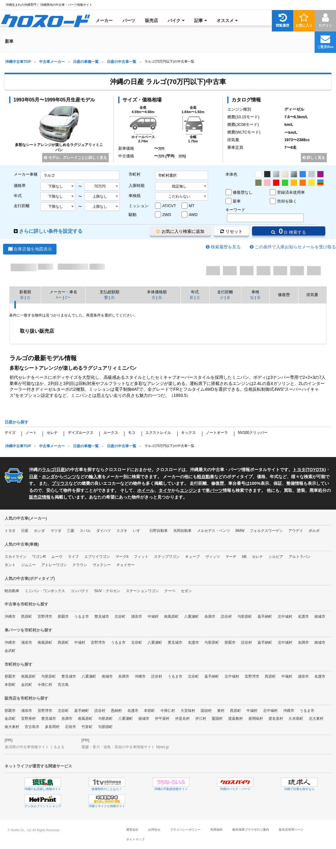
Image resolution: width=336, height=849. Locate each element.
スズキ (121, 531)
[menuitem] (45, 20)
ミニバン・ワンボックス (45, 591)
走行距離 (22, 205)
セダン (186, 591)
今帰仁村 (45, 684)
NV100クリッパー (253, 432)
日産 (60, 469)
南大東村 (12, 727)
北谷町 (120, 616)
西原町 (26, 616)
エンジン (188, 490)
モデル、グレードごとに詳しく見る (75, 158)
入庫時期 (136, 185)
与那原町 (244, 616)
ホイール (145, 490)
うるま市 (81, 616)
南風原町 (171, 616)
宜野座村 (28, 718)
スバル (85, 531)
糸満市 (209, 616)
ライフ (73, 556)
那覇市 (63, 616)
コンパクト (80, 591)
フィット (141, 556)
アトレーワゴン (54, 565)
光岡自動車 (182, 531)
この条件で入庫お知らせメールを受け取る (295, 246)
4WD (193, 214)
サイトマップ (135, 839)
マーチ (230, 556)
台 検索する (288, 231)
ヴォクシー (102, 565)
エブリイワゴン (97, 556)
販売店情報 (39, 497)
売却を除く (287, 201)
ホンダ (48, 476)
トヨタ (10, 531)
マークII (122, 556)
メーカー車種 (26, 174)
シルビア (275, 556)
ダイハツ (103, 531)
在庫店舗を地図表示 (30, 249)
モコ (131, 432)
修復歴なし (243, 192)
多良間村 (52, 727)
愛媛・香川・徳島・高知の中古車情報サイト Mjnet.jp (125, 747)
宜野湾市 (45, 616)
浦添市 (136, 616)
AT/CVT (169, 205)
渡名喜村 (275, 718)
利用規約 (216, 829)
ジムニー (28, 565)
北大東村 (316, 718)
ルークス (111, 432)
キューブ (192, 556)
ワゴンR (39, 556)
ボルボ (314, 531)
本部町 (10, 684)
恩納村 (116, 710)
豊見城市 (101, 616)
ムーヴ (56, 556)
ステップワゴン (167, 556)
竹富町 (87, 727)
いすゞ (138, 531)
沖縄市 (10, 616)
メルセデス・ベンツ (213, 531)
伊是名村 (182, 718)
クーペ (169, 591)
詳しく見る (314, 158)
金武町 (10, 651)
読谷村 (226, 616)
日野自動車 (158, 531)
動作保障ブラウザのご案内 (250, 829)
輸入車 (95, 476)
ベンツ (69, 476)
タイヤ (165, 490)
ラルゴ (48, 469)
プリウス (60, 483)
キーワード (235, 209)
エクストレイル (158, 432)
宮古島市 (32, 727)
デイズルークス (80, 432)
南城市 (319, 616)
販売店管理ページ (291, 829)
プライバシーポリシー (185, 829)
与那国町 (105, 727)
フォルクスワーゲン (266, 531)
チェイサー (125, 565)
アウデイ (295, 531)
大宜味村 (188, 710)
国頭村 (206, 710)
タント (10, 565)
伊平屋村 (162, 718)
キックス (188, 432)
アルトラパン (300, 556)
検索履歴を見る (226, 246)
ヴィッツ (212, 556)
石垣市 (70, 727)
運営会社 (132, 829)
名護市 (303, 616)
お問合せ (154, 829)
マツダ (55, 531)
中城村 (153, 616)
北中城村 (285, 616)
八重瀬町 (191, 616)
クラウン (79, 565)
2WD (166, 214)
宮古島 (63, 684)
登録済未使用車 (291, 192)
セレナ (52, 432)
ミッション (138, 205)
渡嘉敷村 (235, 718)
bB (244, 556)
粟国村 (217, 718)
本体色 (231, 174)
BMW (240, 531)
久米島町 (296, 718)
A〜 (59, 297)
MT (192, 205)
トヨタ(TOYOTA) (309, 469)
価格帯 (20, 185)
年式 (18, 195)
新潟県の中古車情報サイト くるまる (34, 747)
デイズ (10, 432)
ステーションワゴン (142, 591)
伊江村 (200, 718)
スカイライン (16, 556)
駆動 (133, 214)
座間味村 (255, 718)
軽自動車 (205, 476)
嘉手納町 (264, 616)
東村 (221, 710)
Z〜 (68, 297)
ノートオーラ (217, 432)
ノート (31, 432)
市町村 (135, 174)
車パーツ (214, 490)
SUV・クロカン (107, 591)
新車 (237, 201)
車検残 (135, 195)
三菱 (70, 531)
